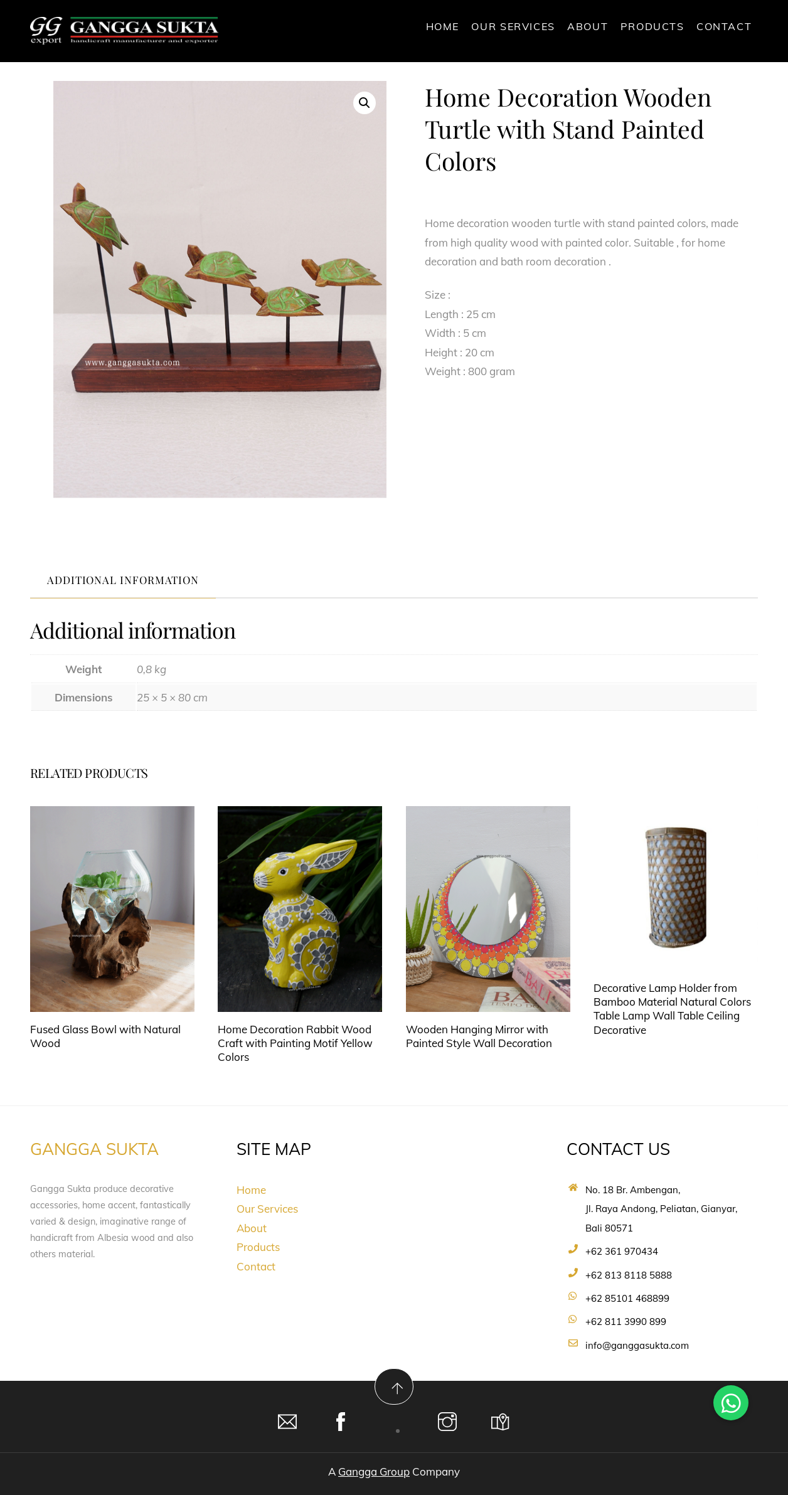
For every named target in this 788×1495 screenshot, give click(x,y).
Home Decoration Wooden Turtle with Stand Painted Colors (568, 128)
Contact (724, 26)
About (587, 26)
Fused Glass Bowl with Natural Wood (105, 1036)
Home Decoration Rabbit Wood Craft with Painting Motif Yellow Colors (295, 1043)
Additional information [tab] (123, 580)
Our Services (513, 26)
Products (652, 26)
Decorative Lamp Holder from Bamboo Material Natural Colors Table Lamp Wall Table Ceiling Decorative (672, 1008)
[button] (364, 103)
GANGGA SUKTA (94, 1149)
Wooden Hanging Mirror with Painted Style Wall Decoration (479, 1036)
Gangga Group (374, 1471)
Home (442, 26)
